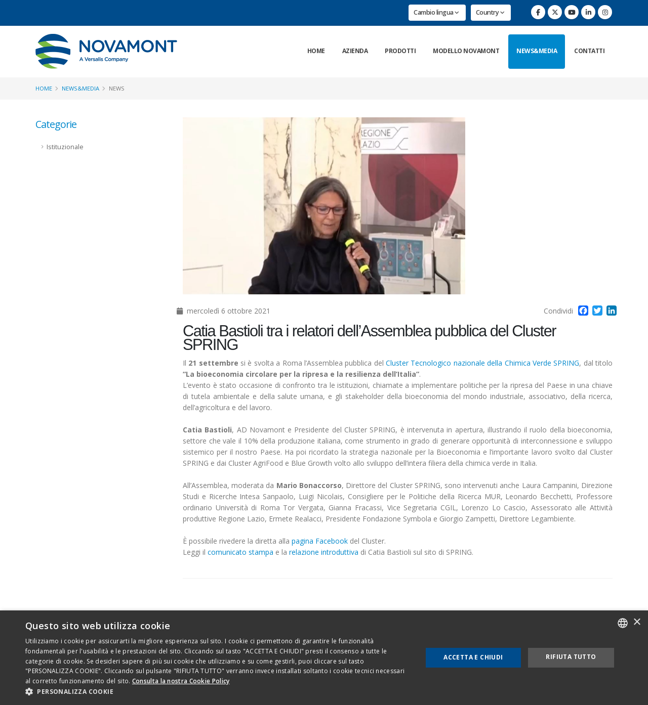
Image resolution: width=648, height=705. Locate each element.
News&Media (536, 51)
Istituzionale (65, 147)
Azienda (355, 51)
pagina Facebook (320, 541)
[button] (218, 691)
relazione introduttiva (323, 552)
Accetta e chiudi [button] (473, 657)
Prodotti (400, 51)
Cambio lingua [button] (436, 12)
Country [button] (490, 12)
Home (316, 51)
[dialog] (324, 657)
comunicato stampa (240, 552)
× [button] (636, 622)
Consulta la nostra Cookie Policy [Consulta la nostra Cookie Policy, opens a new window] (181, 681)
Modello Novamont (466, 51)
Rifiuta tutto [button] (571, 656)
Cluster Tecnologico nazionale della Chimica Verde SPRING (482, 363)
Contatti (589, 51)
